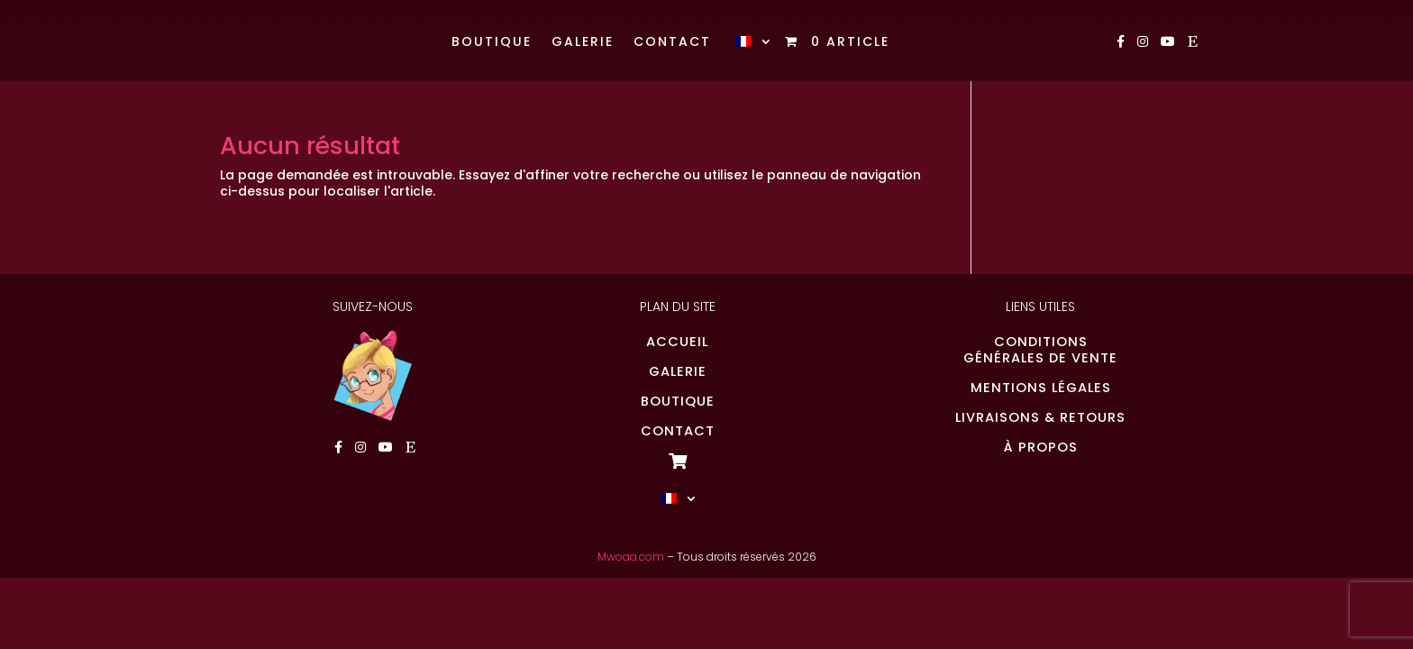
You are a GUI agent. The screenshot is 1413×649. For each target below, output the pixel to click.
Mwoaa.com (630, 556)
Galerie (583, 42)
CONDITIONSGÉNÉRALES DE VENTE (1040, 350)
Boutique (491, 42)
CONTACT (678, 431)
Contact (672, 42)
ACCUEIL (677, 342)
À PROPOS (1041, 447)
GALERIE (677, 371)
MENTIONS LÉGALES (1041, 388)
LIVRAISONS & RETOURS (1040, 417)
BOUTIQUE (678, 401)
